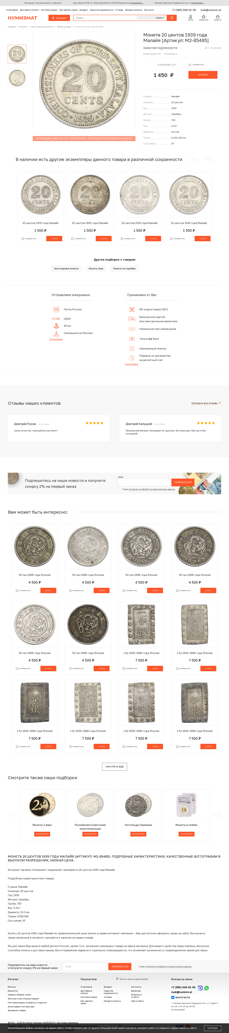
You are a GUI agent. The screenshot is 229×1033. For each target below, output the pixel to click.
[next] (218, 815)
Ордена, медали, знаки (19, 994)
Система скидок (49, 10)
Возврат (84, 10)
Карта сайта (137, 1001)
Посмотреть (42, 834)
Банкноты (13, 991)
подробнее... (136, 3)
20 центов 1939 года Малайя (40, 223)
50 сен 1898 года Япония (34, 574)
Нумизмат (22, 18)
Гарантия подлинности (101, 10)
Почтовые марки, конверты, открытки (27, 1002)
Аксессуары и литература (21, 1006)
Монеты (12, 987)
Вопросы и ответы (136, 995)
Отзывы (119, 10)
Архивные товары (17, 1010)
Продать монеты (133, 10)
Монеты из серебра (124, 268)
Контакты (149, 10)
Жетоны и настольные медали (23, 998)
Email (120, 477)
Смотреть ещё (115, 766)
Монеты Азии (96, 268)
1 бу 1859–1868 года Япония (141, 653)
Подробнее (56, 339)
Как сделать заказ (68, 10)
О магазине (12, 10)
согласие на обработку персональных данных (152, 489)
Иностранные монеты (66, 268)
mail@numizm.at (211, 10)
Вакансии (136, 991)
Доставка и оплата (29, 10)
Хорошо (213, 1028)
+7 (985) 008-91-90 (184, 10)
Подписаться (183, 482)
